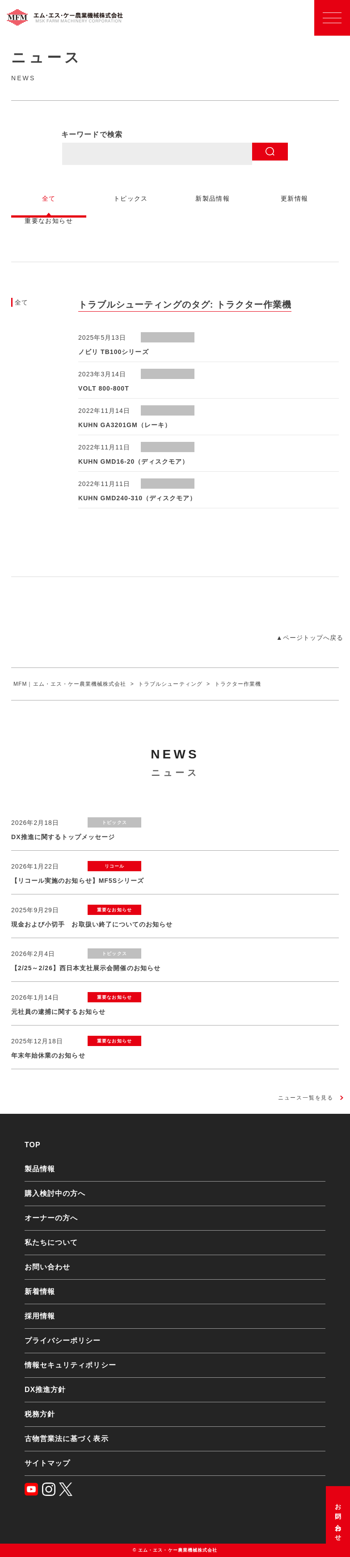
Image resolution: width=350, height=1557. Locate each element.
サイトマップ (47, 1463)
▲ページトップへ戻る (309, 637)
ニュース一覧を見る (305, 1097)
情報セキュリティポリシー (70, 1365)
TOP (33, 1145)
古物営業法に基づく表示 (67, 1438)
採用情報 (40, 1316)
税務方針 (40, 1414)
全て (22, 302)
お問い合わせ (338, 1519)
